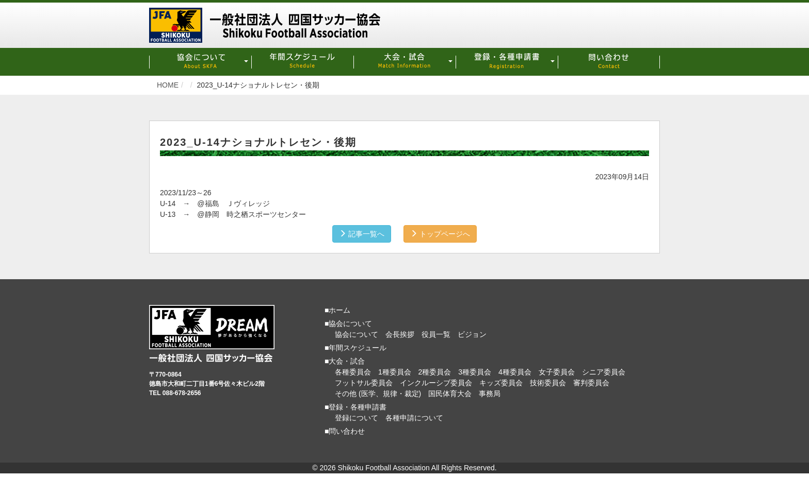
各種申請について (414, 416)
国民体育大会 (450, 392)
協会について (356, 333)
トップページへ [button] (443, 232)
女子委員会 (557, 370)
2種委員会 (434, 370)
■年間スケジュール (355, 346)
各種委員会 (353, 370)
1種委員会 (394, 370)
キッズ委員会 (501, 381)
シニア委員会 (603, 370)
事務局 (489, 392)
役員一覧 (436, 333)
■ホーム (337, 308)
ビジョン (472, 333)
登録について (356, 416)
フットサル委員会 (364, 381)
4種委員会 (514, 370)
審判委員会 (591, 381)
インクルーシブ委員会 (436, 381)
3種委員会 (474, 370)
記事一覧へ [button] (359, 232)
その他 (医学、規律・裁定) (378, 392)
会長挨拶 (399, 333)
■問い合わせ (345, 429)
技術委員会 (548, 381)
